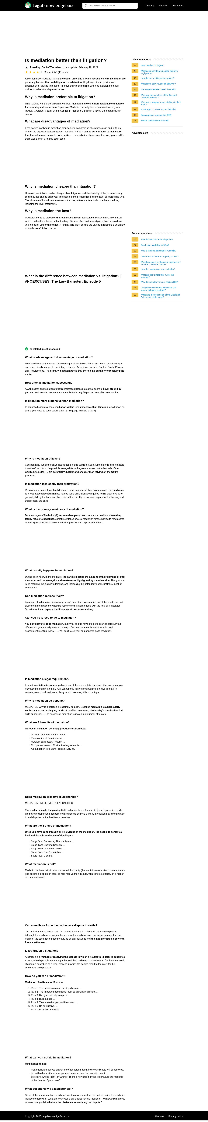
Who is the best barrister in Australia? (158, 251)
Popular (163, 5)
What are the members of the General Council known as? (159, 96)
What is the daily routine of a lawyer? (158, 84)
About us (159, 1116)
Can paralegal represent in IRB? (156, 115)
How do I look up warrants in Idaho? (158, 269)
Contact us (177, 5)
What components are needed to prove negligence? (159, 72)
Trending (150, 5)
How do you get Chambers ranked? (157, 78)
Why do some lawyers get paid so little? (159, 282)
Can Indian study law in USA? (155, 245)
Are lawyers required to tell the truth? (158, 89)
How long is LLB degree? (153, 65)
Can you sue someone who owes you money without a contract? (158, 288)
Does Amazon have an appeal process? (159, 256)
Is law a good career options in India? (158, 109)
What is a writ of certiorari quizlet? (157, 239)
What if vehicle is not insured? (155, 120)
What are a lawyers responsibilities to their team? (161, 103)
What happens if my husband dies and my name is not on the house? (161, 263)
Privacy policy (175, 1116)
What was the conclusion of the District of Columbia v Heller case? (160, 296)
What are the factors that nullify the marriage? (157, 276)
